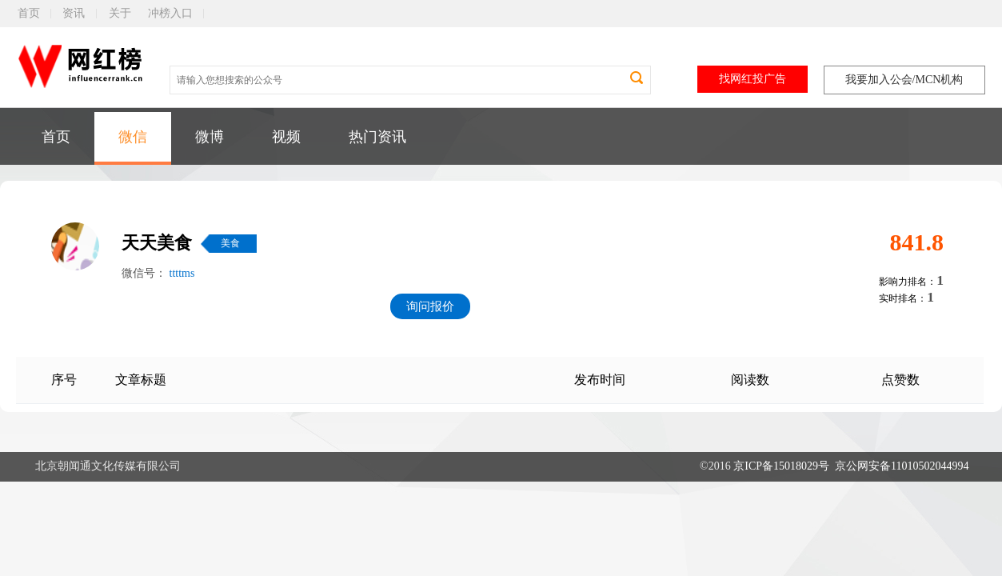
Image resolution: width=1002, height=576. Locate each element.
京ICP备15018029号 (781, 466)
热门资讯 (377, 137)
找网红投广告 (752, 79)
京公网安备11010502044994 (901, 466)
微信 (132, 137)
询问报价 (430, 306)
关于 (120, 13)
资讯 (73, 13)
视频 (286, 137)
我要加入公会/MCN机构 (904, 80)
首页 (29, 13)
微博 (209, 137)
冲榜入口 (170, 13)
